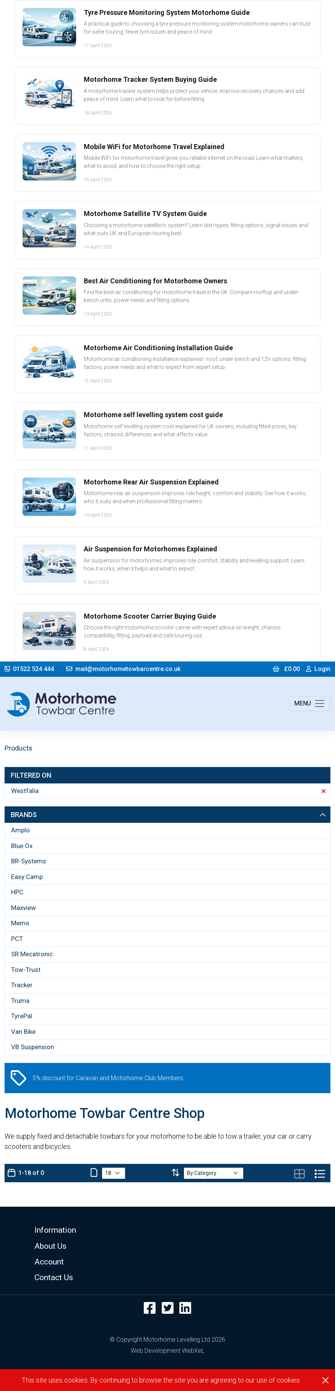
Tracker (22, 985)
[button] (167, 1230)
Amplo (20, 830)
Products (19, 748)
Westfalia (168, 791)
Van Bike (23, 1031)
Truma (20, 1000)
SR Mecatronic (32, 954)
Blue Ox (22, 846)
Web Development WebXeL (168, 1350)
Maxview (23, 908)
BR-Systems (28, 861)
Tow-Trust (26, 969)
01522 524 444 (29, 669)
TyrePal (21, 1016)
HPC (17, 892)
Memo (20, 923)
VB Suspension (32, 1047)
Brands (168, 815)
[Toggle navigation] (309, 703)
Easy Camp (27, 877)
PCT (17, 938)
